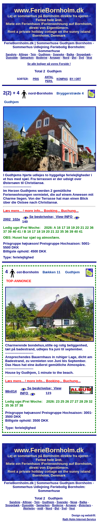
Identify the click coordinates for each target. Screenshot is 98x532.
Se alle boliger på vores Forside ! (49, 63)
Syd (81, 57)
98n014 (11, 391)
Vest (89, 57)
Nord (66, 57)
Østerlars (85, 505)
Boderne (41, 57)
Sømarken (27, 57)
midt (40, 508)
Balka (70, 54)
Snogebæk (83, 54)
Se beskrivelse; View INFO (51, 217)
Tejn (33, 54)
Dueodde (12, 57)
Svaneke (58, 54)
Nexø (73, 502)
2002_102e (11, 219)
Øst (74, 57)
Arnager (55, 57)
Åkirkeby (29, 508)
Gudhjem (44, 54)
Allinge (23, 54)
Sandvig (11, 54)
